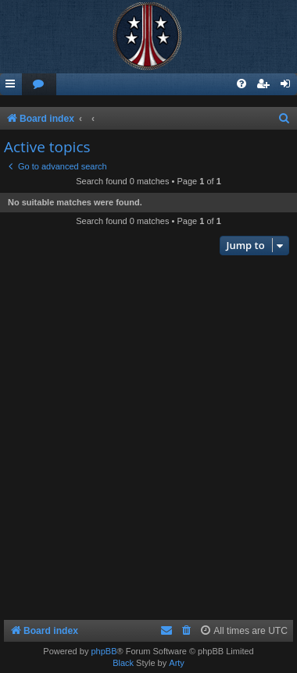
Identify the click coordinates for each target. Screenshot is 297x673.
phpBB (103, 651)
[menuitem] (39, 84)
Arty (176, 663)
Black (123, 663)
